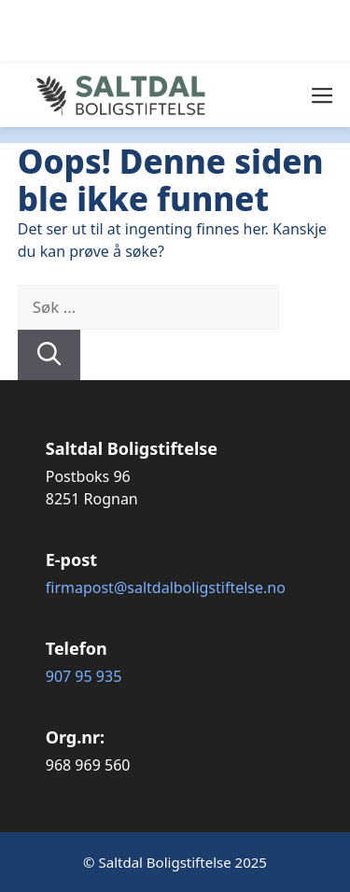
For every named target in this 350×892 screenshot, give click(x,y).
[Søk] (49, 355)
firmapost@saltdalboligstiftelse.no (166, 587)
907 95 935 (84, 676)
